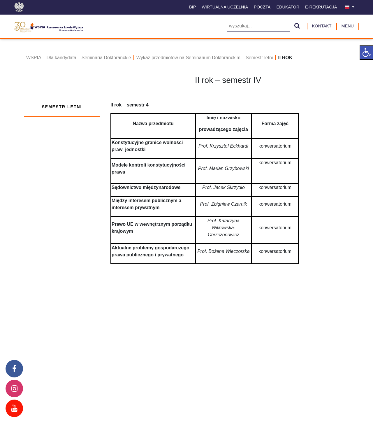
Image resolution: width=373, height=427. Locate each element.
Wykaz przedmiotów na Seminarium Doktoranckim (188, 57)
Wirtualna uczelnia (225, 7)
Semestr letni (259, 57)
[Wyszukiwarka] (258, 26)
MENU (348, 26)
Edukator (287, 7)
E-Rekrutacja (321, 7)
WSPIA (33, 57)
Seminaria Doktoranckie (106, 57)
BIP (192, 7)
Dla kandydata (61, 57)
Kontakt (322, 26)
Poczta (262, 7)
